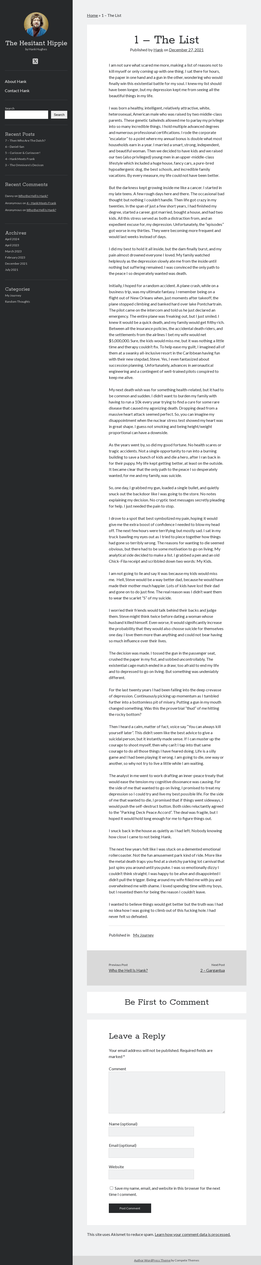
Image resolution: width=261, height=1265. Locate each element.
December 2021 (16, 263)
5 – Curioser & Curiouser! (23, 153)
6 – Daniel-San (14, 147)
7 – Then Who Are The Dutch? (25, 140)
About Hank (16, 81)
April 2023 (12, 245)
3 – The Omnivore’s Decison (24, 165)
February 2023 (15, 257)
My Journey (13, 295)
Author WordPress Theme (152, 1260)
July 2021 (11, 270)
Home (92, 15)
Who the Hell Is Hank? (33, 196)
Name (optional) (123, 1123)
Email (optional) (122, 1145)
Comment (117, 1068)
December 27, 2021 (186, 49)
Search (10, 108)
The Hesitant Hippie (36, 43)
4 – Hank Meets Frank (20, 159)
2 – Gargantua (212, 970)
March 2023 (13, 251)
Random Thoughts (17, 301)
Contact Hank (17, 90)
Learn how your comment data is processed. (192, 1234)
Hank (158, 49)
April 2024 (12, 239)
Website (116, 1166)
